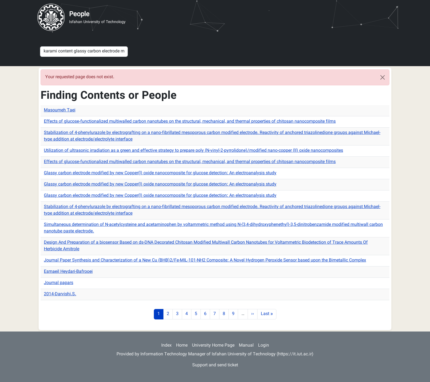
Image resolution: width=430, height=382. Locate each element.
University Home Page (213, 345)
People (79, 14)
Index (166, 345)
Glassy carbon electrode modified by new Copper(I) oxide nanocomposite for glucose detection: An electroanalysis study (160, 173)
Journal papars (58, 283)
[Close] (382, 77)
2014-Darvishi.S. (60, 294)
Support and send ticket (215, 365)
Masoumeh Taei (59, 110)
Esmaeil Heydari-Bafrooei (68, 271)
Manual (246, 345)
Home (182, 345)
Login (263, 345)
